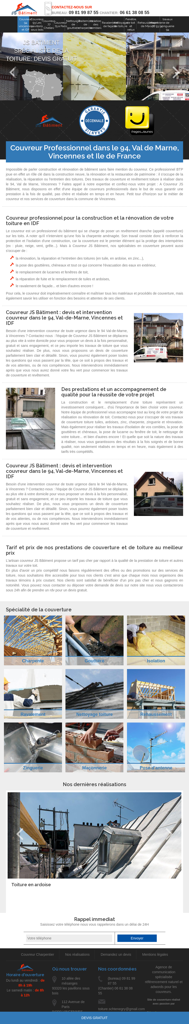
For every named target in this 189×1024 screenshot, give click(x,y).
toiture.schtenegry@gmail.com (117, 1005)
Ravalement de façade (110, 24)
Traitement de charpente (85, 24)
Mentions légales (155, 954)
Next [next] (176, 72)
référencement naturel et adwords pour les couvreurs (164, 987)
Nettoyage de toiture (121, 24)
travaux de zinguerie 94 (167, 24)
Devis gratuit (94, 1018)
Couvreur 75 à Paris (60, 24)
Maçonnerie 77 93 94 (157, 24)
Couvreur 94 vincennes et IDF (25, 24)
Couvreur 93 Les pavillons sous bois (37, 24)
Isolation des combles (95, 24)
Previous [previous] (19, 834)
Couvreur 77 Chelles (49, 24)
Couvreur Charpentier (37, 954)
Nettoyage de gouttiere (73, 24)
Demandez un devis (116, 954)
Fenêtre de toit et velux (131, 24)
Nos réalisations (77, 954)
